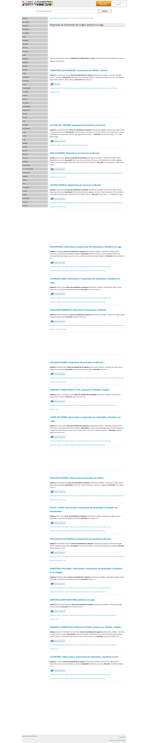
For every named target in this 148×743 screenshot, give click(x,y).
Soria (24, 184)
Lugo (24, 139)
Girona (25, 99)
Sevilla (25, 180)
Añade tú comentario (58, 141)
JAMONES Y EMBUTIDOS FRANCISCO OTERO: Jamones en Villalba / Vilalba (85, 627)
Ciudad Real (26, 88)
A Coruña (26, 33)
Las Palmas (26, 128)
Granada (25, 103)
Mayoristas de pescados (118, 325)
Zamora (25, 206)
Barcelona (26, 22)
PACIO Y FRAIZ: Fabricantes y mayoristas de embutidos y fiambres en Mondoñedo (83, 509)
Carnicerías (114, 88)
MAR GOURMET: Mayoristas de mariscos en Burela (74, 153)
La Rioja (25, 125)
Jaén (24, 121)
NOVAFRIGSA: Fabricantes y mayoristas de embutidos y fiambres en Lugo (86, 246)
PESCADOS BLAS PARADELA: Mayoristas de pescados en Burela (80, 539)
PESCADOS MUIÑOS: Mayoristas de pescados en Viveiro (77, 478)
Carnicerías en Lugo (55, 92)
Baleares (25, 62)
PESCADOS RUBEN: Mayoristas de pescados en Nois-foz (76, 362)
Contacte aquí (122, 737)
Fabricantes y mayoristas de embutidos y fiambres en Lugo (90, 270)
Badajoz (25, 59)
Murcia (25, 150)
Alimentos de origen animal (85, 88)
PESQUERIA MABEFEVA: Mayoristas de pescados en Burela (78, 310)
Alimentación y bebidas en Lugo (70, 88)
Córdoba (25, 92)
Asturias (25, 51)
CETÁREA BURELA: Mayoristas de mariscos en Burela (75, 185)
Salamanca (26, 173)
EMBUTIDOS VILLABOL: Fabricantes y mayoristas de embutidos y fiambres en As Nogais (86, 570)
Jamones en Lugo (54, 409)
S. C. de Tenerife (28, 169)
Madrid (25, 18)
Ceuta (25, 84)
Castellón (26, 81)
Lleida (25, 136)
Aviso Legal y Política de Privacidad (118, 740)
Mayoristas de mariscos (82, 145)
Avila (24, 55)
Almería (25, 48)
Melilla (25, 147)
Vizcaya (25, 202)
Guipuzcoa (26, 110)
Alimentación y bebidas (56, 88)
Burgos (25, 66)
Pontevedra (26, 165)
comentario (55, 84)
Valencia (25, 26)
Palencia (25, 161)
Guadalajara (27, 106)
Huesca (25, 117)
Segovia (25, 176)
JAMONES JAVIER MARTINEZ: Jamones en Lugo (72, 599)
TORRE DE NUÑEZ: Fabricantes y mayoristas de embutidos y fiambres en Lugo (85, 419)
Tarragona (26, 187)
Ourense (25, 158)
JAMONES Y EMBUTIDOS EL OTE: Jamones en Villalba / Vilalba (79, 389)
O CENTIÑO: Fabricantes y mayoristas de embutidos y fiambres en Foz (84, 656)
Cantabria (26, 77)
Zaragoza (26, 29)
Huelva (25, 114)
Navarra (25, 154)
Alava (24, 37)
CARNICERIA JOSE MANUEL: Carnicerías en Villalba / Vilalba (78, 70)
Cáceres (25, 70)
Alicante (25, 44)
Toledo (25, 195)
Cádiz (24, 73)
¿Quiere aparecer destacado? (103, 3)
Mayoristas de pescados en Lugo (58, 329)
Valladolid (26, 198)
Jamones (114, 405)
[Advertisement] (87, 42)
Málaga (25, 143)
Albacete (25, 40)
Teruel (25, 191)
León (24, 132)
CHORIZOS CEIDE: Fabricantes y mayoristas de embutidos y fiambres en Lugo (85, 280)
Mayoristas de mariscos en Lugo (58, 177)
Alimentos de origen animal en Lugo (102, 88)
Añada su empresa (118, 3)
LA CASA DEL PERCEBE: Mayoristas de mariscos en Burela (77, 125)
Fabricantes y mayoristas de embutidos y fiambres (62, 270)
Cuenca (25, 95)
